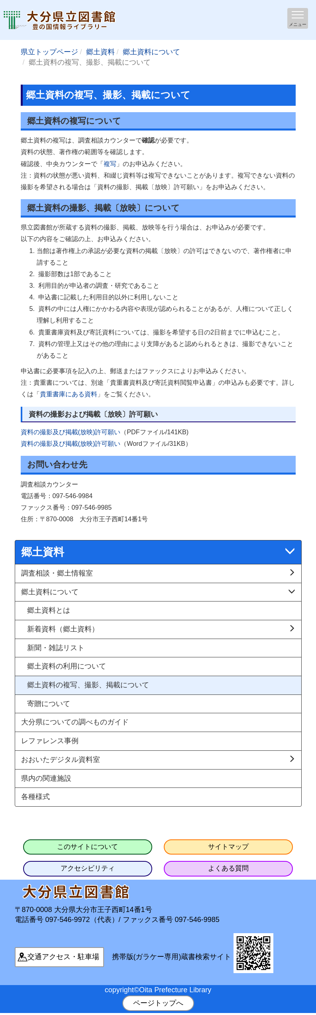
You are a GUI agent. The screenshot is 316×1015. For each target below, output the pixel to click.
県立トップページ (49, 52)
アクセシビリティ (88, 868)
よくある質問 (228, 868)
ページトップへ (158, 1003)
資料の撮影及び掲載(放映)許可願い (71, 431)
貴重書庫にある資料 (68, 394)
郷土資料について (151, 52)
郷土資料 (100, 52)
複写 (110, 163)
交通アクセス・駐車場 (63, 957)
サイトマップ (228, 847)
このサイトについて (87, 847)
